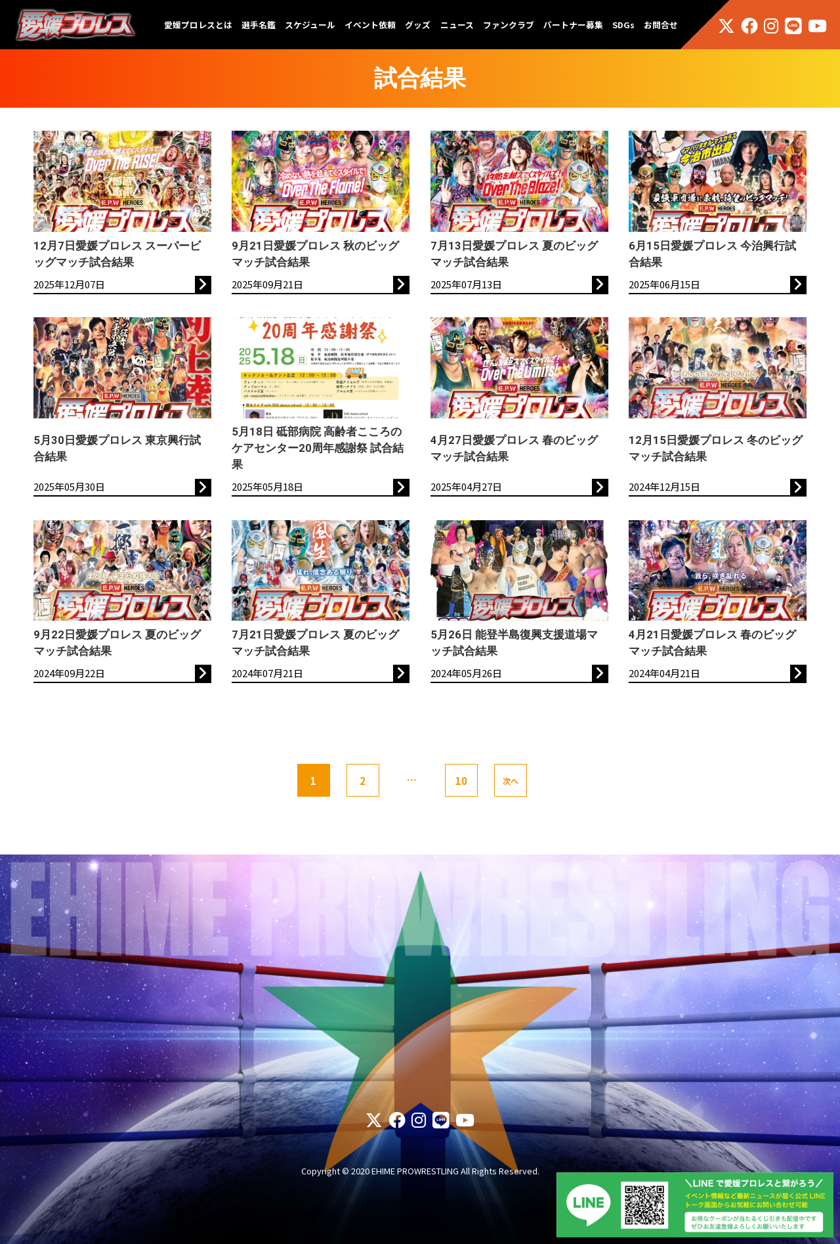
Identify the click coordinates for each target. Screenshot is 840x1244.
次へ (510, 780)
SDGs (623, 24)
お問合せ (661, 24)
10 (461, 781)
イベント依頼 (370, 24)
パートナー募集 (573, 24)
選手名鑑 (259, 24)
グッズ (417, 24)
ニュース (457, 24)
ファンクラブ (508, 24)
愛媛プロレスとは (198, 24)
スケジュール (310, 24)
